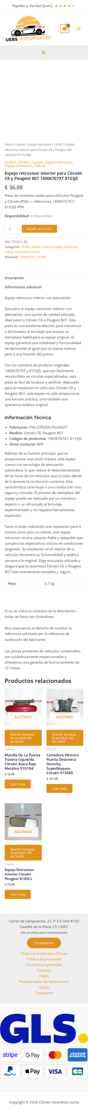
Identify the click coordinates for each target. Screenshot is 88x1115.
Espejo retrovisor (39, 144)
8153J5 (41, 257)
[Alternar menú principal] (78, 28)
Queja (44, 987)
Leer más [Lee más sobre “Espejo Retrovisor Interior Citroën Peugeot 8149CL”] (17, 894)
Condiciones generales (44, 964)
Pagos (44, 976)
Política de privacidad (44, 959)
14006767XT (27, 257)
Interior (40, 165)
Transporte (44, 992)
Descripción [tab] (14, 277)
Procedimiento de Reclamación (44, 981)
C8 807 (58, 144)
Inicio (8, 144)
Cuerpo (20, 144)
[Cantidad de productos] (11, 229)
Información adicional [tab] (23, 287)
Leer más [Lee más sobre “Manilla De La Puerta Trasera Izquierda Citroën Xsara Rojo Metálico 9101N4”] (17, 784)
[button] (44, 53)
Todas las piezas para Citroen (44, 953)
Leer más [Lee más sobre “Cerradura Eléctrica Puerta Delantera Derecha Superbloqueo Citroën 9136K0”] (59, 788)
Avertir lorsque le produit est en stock (22, 737)
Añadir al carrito (39, 228)
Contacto (44, 970)
